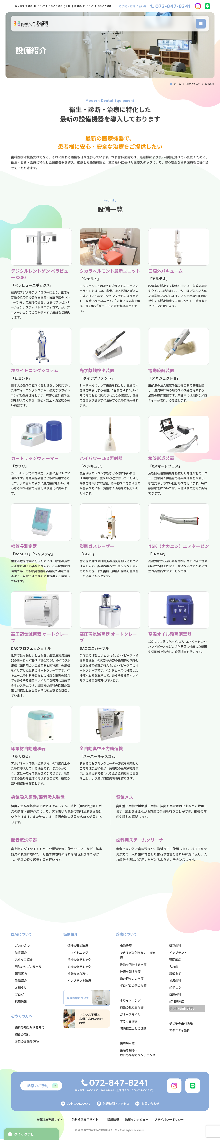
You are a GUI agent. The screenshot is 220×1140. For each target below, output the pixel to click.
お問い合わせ (147, 1103)
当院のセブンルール (28, 966)
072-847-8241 (172, 6)
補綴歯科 (175, 980)
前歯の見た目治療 (132, 1007)
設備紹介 (21, 980)
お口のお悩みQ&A (27, 1041)
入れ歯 (173, 966)
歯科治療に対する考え (29, 1027)
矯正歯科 (175, 945)
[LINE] (207, 6)
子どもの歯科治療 (181, 1023)
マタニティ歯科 (179, 1030)
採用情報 (21, 1001)
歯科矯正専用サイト (84, 1119)
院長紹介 (21, 952)
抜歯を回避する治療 (133, 964)
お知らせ (21, 987)
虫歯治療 (126, 945)
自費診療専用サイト (46, 1119)
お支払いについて (76, 1103)
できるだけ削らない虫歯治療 (137, 955)
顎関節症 (175, 959)
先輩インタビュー (137, 1119)
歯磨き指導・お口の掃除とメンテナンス (137, 1052)
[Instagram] (198, 6)
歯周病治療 (127, 1043)
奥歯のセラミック (79, 966)
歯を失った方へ (77, 973)
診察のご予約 (38, 1085)
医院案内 (21, 973)
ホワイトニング (77, 952)
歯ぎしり (175, 987)
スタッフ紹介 (24, 959)
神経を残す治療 (130, 971)
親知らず (175, 973)
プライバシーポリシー (172, 1119)
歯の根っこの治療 (132, 978)
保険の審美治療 (77, 945)
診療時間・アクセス (113, 1103)
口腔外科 (175, 994)
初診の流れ (22, 1034)
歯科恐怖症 (176, 1001)
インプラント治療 (79, 980)
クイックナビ (21, 1134)
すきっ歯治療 (128, 1021)
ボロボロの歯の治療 (133, 985)
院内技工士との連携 (133, 1028)
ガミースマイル (130, 1014)
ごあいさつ (22, 945)
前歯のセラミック (79, 959)
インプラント (178, 952)
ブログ (19, 994)
